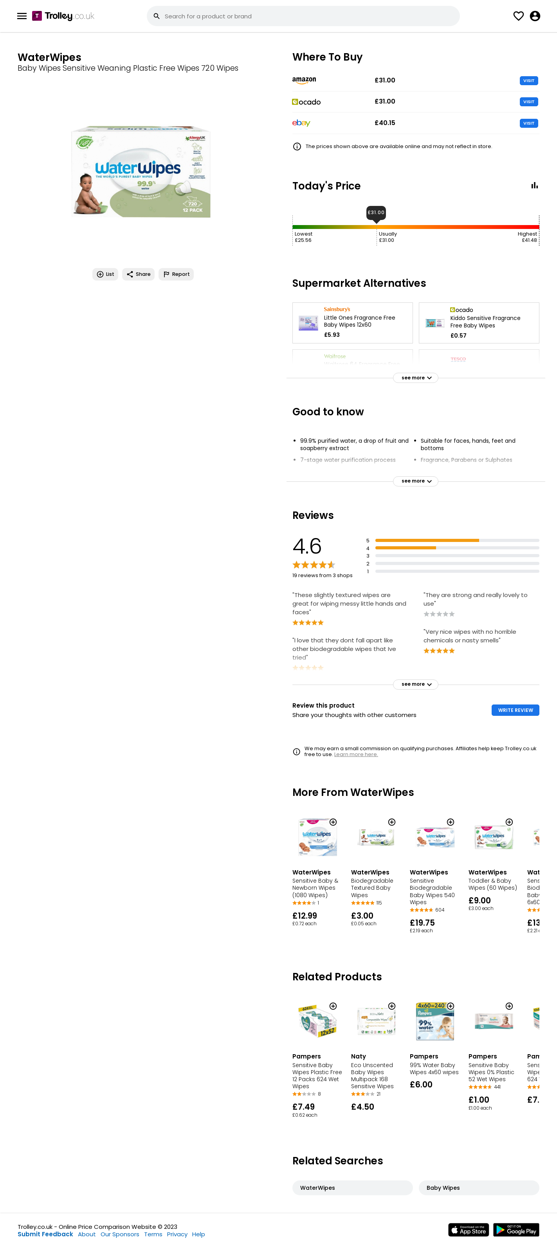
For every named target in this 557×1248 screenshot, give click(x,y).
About (87, 1234)
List (105, 274)
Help (198, 1234)
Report (176, 274)
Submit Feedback (45, 1234)
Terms (153, 1234)
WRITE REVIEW (515, 710)
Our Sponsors (120, 1234)
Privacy (177, 1234)
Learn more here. (356, 754)
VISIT (529, 80)
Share (138, 274)
